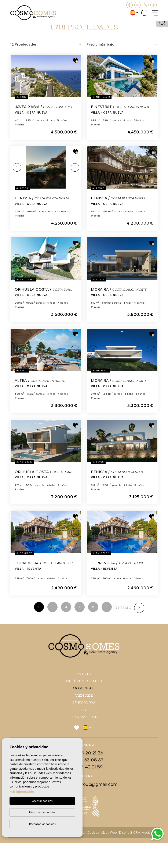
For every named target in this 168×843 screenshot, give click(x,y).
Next (75, 76)
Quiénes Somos (84, 681)
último (123, 608)
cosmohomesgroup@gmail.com (84, 784)
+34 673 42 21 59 (84, 767)
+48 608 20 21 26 (84, 753)
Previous (17, 76)
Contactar (84, 717)
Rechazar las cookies (42, 824)
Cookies (93, 833)
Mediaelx (148, 833)
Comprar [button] (84, 688)
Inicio (84, 674)
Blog (84, 710)
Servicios (84, 703)
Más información (22, 792)
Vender (84, 695)
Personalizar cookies (42, 812)
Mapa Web (109, 833)
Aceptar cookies (42, 801)
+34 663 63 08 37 (84, 760)
